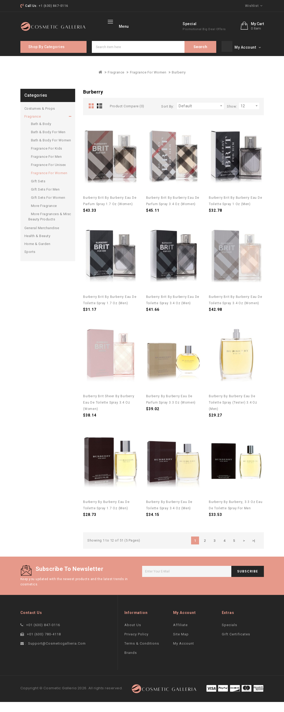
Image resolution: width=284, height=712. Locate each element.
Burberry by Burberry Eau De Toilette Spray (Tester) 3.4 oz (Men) (233, 412)
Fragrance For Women (148, 82)
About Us (132, 635)
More (156, 26)
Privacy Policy (136, 644)
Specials (229, 635)
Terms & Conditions (141, 653)
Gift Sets (38, 191)
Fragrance (116, 82)
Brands (130, 663)
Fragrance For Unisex (48, 175)
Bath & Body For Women (51, 150)
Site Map (181, 644)
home (116, 26)
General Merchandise (41, 238)
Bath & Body (41, 134)
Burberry (179, 82)
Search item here (200, 57)
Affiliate (180, 635)
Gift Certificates (236, 644)
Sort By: (167, 116)
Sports (29, 262)
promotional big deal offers (229, 42)
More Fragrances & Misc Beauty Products (49, 226)
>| (253, 551)
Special (215, 37)
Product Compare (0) (127, 116)
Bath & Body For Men (48, 142)
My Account (183, 653)
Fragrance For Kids (46, 158)
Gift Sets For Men (45, 199)
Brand (136, 26)
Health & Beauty (37, 246)
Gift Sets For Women (48, 208)
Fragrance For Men (46, 167)
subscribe (247, 581)
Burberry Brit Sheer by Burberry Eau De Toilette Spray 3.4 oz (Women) (108, 412)
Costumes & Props (39, 119)
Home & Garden (37, 254)
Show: (232, 116)
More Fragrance (44, 216)
